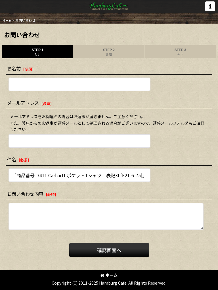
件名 (11, 159)
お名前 (14, 68)
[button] (210, 6)
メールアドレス (23, 102)
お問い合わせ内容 (25, 193)
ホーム (109, 275)
